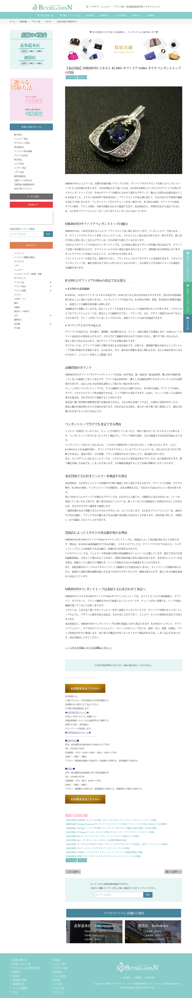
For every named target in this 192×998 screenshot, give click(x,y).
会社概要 (150, 15)
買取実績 (90, 15)
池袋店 (70, 769)
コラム (15, 992)
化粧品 (17, 307)
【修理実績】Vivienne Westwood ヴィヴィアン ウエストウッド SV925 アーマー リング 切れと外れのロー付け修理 (115, 824)
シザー (17, 266)
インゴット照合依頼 (23, 151)
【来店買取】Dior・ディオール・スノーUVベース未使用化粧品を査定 (96, 840)
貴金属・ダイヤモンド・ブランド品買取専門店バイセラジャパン (133, 984)
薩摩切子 (18, 320)
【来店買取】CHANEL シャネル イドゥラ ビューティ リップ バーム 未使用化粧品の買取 (104, 852)
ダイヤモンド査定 (22, 143)
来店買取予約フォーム (77, 712)
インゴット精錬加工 (20, 988)
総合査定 (18, 135)
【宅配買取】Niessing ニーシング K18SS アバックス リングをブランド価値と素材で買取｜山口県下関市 (111, 828)
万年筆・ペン (20, 299)
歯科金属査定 (20, 176)
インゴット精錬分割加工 (25, 257)
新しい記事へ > (173, 872)
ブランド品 (71, 77)
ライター (18, 295)
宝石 (16, 316)
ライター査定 (20, 168)
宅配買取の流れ (18, 984)
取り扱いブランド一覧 (69, 15)
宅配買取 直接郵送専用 (24, 184)
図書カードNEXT (21, 311)
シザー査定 (19, 172)
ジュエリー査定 (21, 139)
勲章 (16, 303)
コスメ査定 (19, 164)
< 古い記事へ (73, 872)
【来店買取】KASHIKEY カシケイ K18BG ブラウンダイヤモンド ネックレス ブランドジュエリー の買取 (110, 820)
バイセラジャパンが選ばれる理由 (26, 968)
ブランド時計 (20, 286)
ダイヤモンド (20, 278)
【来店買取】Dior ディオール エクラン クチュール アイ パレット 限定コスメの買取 (102, 836)
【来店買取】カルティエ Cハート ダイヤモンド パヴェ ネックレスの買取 (97, 848)
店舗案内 (104, 15)
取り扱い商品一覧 (45, 15)
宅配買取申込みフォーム (78, 733)
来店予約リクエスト (23, 189)
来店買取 (15, 976)
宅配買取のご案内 (19, 980)
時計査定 (18, 160)
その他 (17, 328)
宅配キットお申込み (23, 180)
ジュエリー (19, 270)
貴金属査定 (19, 147)
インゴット (19, 253)
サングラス (19, 261)
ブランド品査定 (21, 155)
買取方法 (136, 15)
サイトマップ (58, 992)
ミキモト (82, 77)
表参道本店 (72, 741)
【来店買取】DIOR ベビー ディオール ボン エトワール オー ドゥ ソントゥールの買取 (102, 856)
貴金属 (17, 324)
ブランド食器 (20, 291)
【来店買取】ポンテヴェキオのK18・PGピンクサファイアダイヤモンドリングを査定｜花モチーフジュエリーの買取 (116, 844)
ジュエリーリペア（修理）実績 (28, 274)
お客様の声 (16, 972)
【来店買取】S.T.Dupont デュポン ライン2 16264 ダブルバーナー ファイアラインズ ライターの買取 (109, 832)
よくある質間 (120, 15)
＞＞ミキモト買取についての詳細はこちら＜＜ (88, 648)
